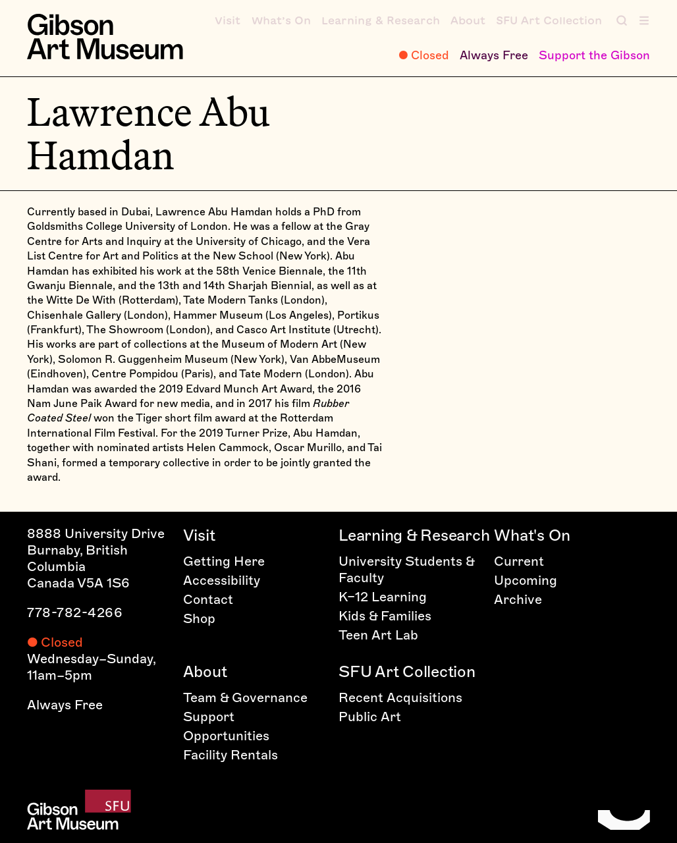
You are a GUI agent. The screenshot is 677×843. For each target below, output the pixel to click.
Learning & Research (413, 535)
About (205, 671)
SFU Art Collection (406, 671)
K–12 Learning (382, 597)
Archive (518, 599)
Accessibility (221, 580)
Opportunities (226, 736)
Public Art (369, 716)
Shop (199, 618)
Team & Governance (245, 697)
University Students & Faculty (406, 569)
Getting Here (224, 561)
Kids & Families (384, 616)
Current (519, 561)
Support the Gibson (594, 55)
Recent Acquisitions (400, 697)
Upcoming (525, 580)
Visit (199, 535)
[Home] (104, 36)
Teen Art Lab (378, 635)
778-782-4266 (74, 612)
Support (208, 716)
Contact (208, 599)
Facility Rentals (230, 755)
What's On (532, 535)
